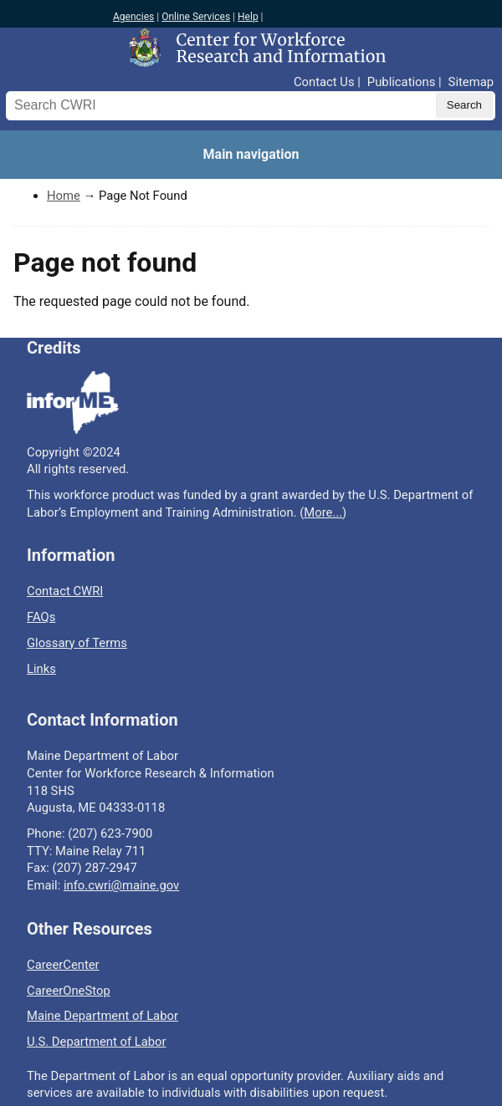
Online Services (195, 17)
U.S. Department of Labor (96, 1041)
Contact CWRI (65, 591)
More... (323, 512)
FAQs (41, 616)
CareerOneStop (68, 990)
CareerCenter (63, 964)
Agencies (133, 17)
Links (41, 668)
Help (248, 17)
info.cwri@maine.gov (121, 885)
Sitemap (471, 81)
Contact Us (324, 81)
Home (63, 195)
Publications (401, 81)
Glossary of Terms (77, 642)
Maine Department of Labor (102, 1015)
